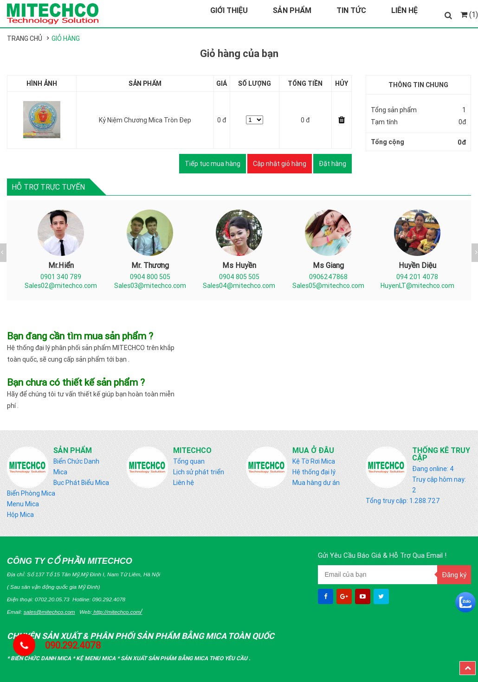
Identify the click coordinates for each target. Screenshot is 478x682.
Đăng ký (454, 574)
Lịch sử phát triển (198, 472)
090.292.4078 (108, 599)
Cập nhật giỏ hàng (279, 163)
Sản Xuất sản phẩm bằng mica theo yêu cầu (185, 658)
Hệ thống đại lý (314, 472)
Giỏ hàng (66, 38)
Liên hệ (183, 482)
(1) (469, 14)
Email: (41, 612)
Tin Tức (351, 10)
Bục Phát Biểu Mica (81, 482)
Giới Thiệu (229, 10)
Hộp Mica (20, 514)
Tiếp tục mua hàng (212, 163)
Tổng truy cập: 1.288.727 (403, 501)
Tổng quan (189, 461)
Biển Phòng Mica (31, 493)
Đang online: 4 (433, 469)
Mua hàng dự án (316, 482)
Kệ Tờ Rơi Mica (313, 461)
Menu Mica (23, 504)
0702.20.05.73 (52, 599)
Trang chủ (24, 38)
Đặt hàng (332, 163)
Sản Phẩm (292, 10)
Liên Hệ (404, 10)
